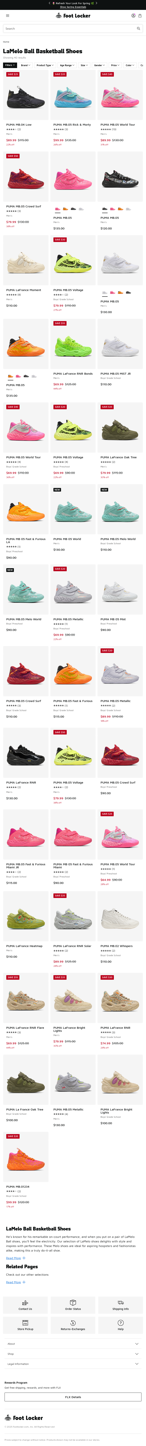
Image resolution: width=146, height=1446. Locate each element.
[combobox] (73, 28)
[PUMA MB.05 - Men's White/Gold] (81, 209)
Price (115, 65)
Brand (25, 65)
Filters (10, 65)
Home (6, 41)
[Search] (73, 28)
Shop (73, 1353)
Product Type (45, 65)
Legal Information (73, 1363)
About (73, 1343)
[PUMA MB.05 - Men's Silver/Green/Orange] (65, 209)
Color (130, 65)
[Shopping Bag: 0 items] (139, 15)
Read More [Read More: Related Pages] (15, 1282)
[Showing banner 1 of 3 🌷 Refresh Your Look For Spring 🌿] (73, 5)
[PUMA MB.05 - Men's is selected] (57, 209)
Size (84, 65)
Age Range (67, 65)
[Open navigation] (8, 15)
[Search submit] (138, 28)
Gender (99, 65)
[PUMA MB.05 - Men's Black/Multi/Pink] (73, 209)
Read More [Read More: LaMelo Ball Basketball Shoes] (15, 1258)
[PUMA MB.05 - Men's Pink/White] (112, 209)
